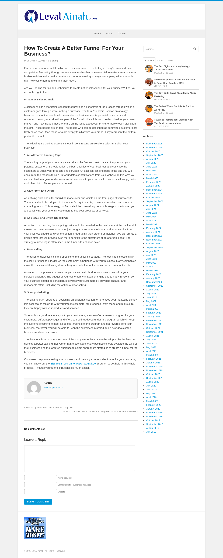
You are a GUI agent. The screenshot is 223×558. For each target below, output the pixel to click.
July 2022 (151, 293)
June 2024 (151, 212)
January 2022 (153, 316)
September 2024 (154, 201)
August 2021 (152, 335)
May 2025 (151, 170)
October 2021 (153, 328)
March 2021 (152, 355)
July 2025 (151, 163)
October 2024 (153, 197)
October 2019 (153, 420)
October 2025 (153, 151)
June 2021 (151, 343)
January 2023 (153, 278)
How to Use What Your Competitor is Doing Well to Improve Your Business (100, 411)
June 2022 (151, 297)
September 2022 (154, 286)
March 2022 (152, 309)
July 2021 (151, 339)
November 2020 (154, 370)
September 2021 (154, 332)
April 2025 (151, 174)
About (109, 33)
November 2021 (154, 324)
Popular (149, 60)
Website (61, 492)
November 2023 (154, 239)
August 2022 (152, 289)
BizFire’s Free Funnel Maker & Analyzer (73, 363)
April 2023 (151, 266)
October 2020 (153, 374)
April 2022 (151, 305)
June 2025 (151, 166)
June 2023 (151, 259)
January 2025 (153, 186)
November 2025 (154, 147)
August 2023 (152, 251)
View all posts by (53, 387)
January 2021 (153, 362)
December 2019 (154, 412)
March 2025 (152, 178)
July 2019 (151, 432)
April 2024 (151, 220)
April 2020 (151, 397)
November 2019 (154, 416)
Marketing (53, 61)
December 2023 (154, 236)
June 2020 (151, 389)
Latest (161, 60)
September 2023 (154, 247)
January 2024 (153, 232)
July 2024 (151, 209)
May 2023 (151, 262)
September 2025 (154, 155)
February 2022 (153, 312)
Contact (122, 33)
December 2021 (154, 320)
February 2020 (153, 405)
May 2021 (151, 347)
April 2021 (151, 351)
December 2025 (154, 143)
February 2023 (153, 274)
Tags (170, 60)
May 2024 (151, 216)
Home (97, 33)
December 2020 (154, 366)
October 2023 (153, 243)
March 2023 (152, 270)
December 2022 (154, 282)
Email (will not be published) (74, 485)
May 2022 (151, 301)
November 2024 (154, 193)
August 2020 (152, 382)
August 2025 (152, 159)
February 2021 (153, 359)
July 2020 (151, 385)
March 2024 (152, 224)
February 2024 (153, 228)
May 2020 (151, 393)
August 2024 (152, 205)
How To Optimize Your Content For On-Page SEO (49, 407)
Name (65, 478)
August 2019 (152, 428)
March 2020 (152, 401)
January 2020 (153, 408)
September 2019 (154, 424)
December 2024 (154, 189)
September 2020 (154, 378)
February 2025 (153, 182)
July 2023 (151, 255)
